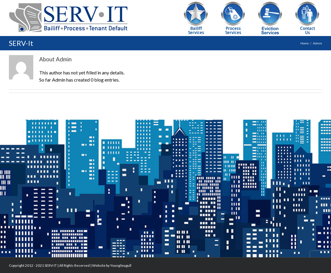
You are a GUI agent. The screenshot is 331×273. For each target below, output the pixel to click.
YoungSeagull (120, 265)
